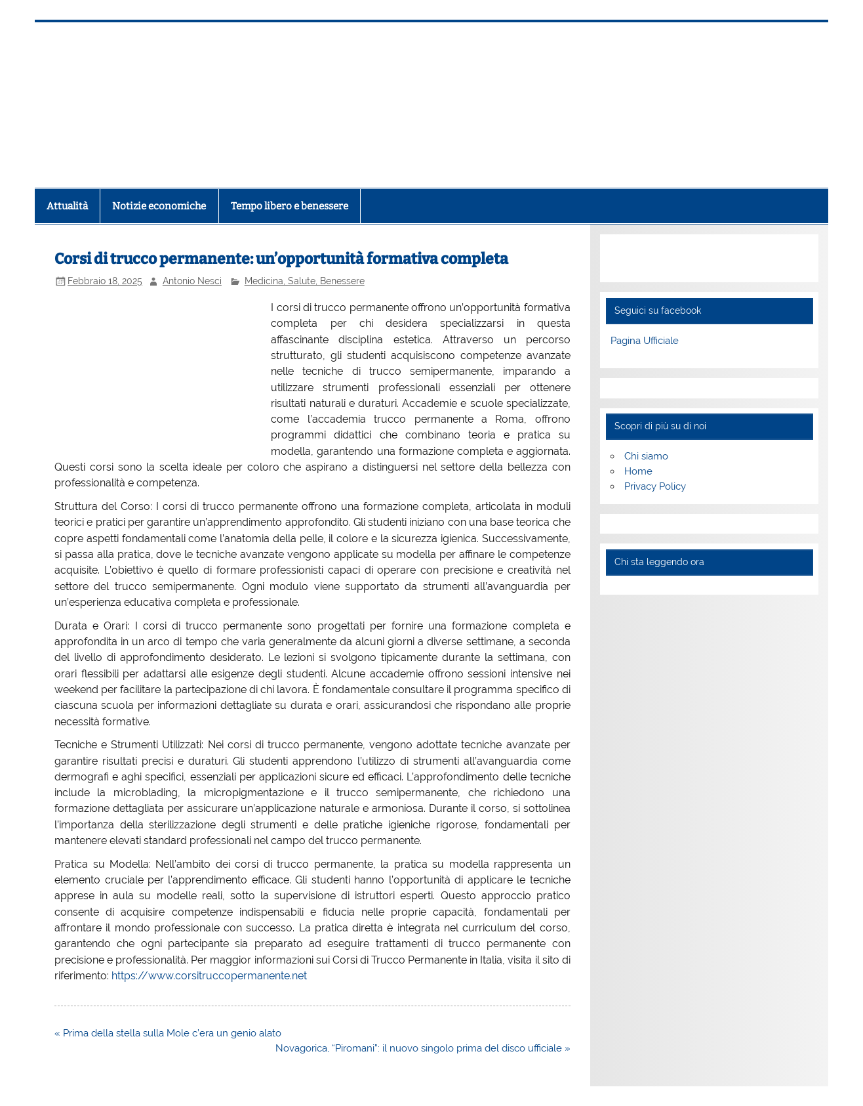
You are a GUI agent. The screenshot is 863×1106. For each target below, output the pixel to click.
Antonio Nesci (192, 281)
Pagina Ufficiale (645, 341)
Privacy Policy (655, 486)
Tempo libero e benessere (289, 206)
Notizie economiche (159, 206)
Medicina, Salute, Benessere (305, 281)
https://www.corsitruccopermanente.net (209, 975)
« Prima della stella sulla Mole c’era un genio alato (167, 1033)
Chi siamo (646, 456)
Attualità (67, 206)
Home (638, 471)
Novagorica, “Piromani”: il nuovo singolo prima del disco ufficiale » (423, 1048)
